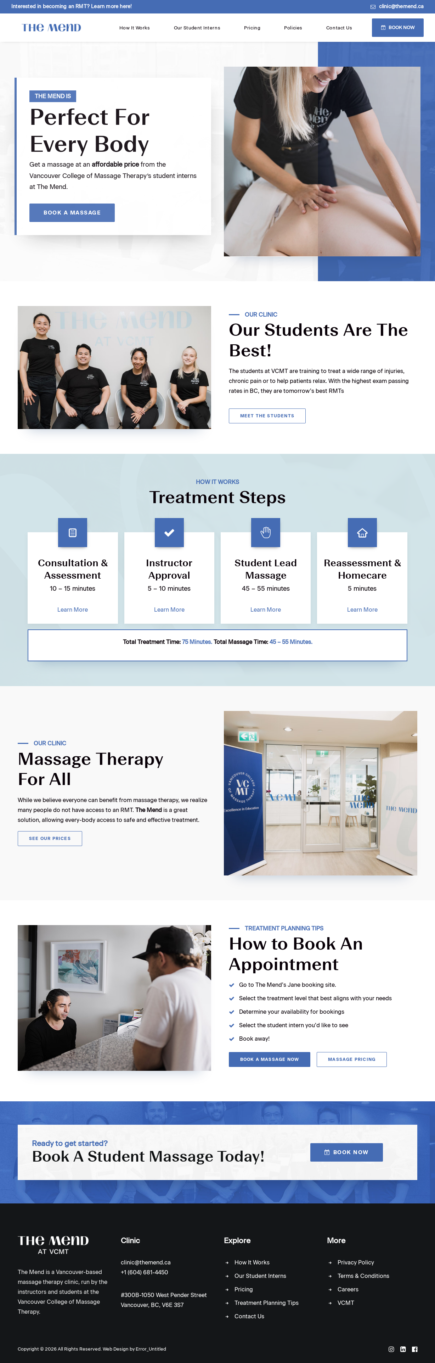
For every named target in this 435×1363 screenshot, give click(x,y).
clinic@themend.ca (401, 7)
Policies (322, 31)
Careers (348, 1289)
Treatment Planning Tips (267, 1303)
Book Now (401, 30)
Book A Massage (75, 219)
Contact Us (349, 31)
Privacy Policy (356, 1262)
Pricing (300, 31)
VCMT (346, 1303)
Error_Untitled (151, 1349)
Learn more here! (111, 7)
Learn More (72, 615)
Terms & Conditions (363, 1276)
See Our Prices (50, 844)
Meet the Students (267, 421)
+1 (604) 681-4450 (144, 1272)
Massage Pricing (351, 1065)
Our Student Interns (264, 31)
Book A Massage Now (269, 1065)
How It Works (223, 31)
